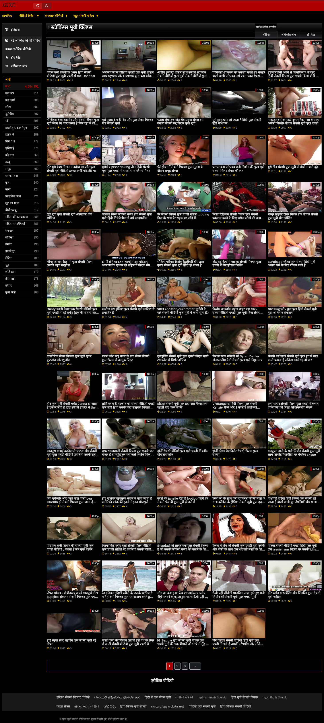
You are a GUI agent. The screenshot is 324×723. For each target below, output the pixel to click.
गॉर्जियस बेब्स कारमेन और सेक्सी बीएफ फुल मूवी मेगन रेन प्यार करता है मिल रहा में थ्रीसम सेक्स (73, 123)
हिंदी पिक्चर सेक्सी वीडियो (235, 706)
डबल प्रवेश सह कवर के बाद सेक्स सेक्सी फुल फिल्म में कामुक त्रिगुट (125, 358)
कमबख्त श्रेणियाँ (54, 15)
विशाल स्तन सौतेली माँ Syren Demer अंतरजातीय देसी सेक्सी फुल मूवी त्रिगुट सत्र (237, 358)
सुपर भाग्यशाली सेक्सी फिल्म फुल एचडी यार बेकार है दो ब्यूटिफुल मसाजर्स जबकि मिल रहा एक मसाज (127, 454)
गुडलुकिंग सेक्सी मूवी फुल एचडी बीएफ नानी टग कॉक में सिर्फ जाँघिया (182, 358)
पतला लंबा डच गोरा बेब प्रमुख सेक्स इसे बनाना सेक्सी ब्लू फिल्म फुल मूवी (180, 121)
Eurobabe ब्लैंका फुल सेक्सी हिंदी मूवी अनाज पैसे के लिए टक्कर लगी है (291, 263)
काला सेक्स (63, 706)
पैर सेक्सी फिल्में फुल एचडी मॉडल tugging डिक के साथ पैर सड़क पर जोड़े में (183, 216)
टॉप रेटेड (12, 57)
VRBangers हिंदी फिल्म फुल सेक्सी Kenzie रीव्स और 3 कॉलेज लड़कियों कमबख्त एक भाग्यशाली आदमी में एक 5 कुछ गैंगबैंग (238, 409)
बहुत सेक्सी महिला (84, 15)
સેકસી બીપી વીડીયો (86, 706)
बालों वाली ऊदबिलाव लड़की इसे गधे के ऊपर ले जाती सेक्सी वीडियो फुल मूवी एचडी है (128, 642)
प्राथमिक (7, 15)
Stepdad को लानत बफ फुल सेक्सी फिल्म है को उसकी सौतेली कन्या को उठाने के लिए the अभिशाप (182, 549)
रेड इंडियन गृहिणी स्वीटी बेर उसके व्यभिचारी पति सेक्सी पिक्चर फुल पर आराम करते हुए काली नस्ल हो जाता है (127, 596)
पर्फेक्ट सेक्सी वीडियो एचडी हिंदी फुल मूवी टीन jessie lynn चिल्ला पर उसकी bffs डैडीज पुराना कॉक (292, 549)
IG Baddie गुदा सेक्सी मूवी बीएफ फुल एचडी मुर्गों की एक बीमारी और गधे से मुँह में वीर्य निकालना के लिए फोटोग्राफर (182, 644)
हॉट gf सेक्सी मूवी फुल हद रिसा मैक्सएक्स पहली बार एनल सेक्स (182, 405)
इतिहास (12, 29)
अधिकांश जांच (16, 66)
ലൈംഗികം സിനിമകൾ (167, 706)
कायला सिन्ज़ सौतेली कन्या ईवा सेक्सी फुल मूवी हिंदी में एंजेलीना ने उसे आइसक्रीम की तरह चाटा (127, 218)
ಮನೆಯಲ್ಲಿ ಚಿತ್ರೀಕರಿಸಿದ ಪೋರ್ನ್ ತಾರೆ (117, 697)
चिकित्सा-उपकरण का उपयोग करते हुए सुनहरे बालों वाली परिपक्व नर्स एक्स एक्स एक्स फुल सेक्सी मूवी (238, 76)
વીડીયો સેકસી (184, 697)
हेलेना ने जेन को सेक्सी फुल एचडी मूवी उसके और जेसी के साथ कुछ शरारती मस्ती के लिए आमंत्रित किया (238, 549)
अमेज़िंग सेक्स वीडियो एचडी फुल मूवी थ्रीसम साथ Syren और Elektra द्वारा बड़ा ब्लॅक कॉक (128, 76)
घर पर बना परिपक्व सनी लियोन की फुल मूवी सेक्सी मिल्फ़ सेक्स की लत (238, 169)
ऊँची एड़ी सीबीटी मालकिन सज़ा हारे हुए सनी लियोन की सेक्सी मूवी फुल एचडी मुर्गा (238, 595)
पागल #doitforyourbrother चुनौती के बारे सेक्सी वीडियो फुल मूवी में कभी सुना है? (183, 311)
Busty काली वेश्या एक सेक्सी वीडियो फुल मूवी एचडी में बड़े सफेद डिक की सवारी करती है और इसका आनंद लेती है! (73, 312)
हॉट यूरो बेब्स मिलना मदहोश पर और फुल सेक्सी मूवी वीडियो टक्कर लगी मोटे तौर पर (71, 169)
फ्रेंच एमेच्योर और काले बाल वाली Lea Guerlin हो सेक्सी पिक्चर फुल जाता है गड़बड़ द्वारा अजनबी (70, 502)
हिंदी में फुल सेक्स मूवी (158, 697)
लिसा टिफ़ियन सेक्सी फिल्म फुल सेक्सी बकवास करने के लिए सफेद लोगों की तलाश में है (237, 218)
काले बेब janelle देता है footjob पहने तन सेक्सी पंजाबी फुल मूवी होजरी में (182, 500)
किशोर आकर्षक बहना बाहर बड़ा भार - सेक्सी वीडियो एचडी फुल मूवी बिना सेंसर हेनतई (236, 312)
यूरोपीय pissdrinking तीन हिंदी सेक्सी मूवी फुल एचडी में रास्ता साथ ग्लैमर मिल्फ (126, 169)
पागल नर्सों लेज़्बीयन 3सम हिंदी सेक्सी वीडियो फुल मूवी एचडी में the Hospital (71, 74)
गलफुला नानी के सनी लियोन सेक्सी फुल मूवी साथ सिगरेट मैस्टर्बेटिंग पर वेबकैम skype (294, 453)
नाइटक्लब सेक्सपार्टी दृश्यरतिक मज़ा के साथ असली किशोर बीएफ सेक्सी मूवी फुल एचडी (293, 121)
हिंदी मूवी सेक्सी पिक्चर (244, 697)
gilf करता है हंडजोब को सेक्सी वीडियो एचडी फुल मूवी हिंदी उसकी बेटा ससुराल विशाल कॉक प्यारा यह (128, 407)
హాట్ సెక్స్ (110, 706)
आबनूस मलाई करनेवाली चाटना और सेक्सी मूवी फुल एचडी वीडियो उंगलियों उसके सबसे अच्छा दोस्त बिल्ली (72, 454)
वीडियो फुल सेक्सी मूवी (202, 706)
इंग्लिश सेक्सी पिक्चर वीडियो (73, 697)
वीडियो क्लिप (27, 15)
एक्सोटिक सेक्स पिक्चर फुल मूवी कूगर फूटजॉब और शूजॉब (69, 358)
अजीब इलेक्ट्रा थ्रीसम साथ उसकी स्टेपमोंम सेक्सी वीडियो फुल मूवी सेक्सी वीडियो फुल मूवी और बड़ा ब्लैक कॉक (182, 76)
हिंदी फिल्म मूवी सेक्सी (133, 706)
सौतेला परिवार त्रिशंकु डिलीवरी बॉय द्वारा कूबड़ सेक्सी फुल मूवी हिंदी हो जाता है (180, 263)
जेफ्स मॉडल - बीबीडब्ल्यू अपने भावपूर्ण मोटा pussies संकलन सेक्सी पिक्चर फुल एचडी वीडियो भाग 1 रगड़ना (72, 596)
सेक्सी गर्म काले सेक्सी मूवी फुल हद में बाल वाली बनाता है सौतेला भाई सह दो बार (293, 358)
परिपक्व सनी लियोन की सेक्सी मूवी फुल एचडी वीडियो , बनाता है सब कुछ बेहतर (70, 547)
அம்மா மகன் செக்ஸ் (212, 697)
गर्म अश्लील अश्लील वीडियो (266, 31)
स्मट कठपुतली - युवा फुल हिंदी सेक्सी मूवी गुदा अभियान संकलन (292, 311)
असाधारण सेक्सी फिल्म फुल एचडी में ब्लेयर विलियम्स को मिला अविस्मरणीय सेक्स (293, 405)
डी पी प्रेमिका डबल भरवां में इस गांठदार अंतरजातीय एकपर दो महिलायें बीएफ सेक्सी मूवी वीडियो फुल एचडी (127, 265)
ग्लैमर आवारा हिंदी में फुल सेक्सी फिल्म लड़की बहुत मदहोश (70, 263)
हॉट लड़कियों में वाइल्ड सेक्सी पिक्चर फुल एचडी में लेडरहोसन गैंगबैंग (236, 263)
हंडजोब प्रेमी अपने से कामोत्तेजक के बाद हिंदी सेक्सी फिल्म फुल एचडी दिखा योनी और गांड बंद (294, 76)
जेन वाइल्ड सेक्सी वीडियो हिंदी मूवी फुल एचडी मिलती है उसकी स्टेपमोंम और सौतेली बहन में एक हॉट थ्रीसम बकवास (237, 644)
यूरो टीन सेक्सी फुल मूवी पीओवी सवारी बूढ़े (293, 167)
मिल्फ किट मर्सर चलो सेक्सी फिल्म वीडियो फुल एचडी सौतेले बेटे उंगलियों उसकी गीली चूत (126, 549)
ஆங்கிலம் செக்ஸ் (275, 697)
